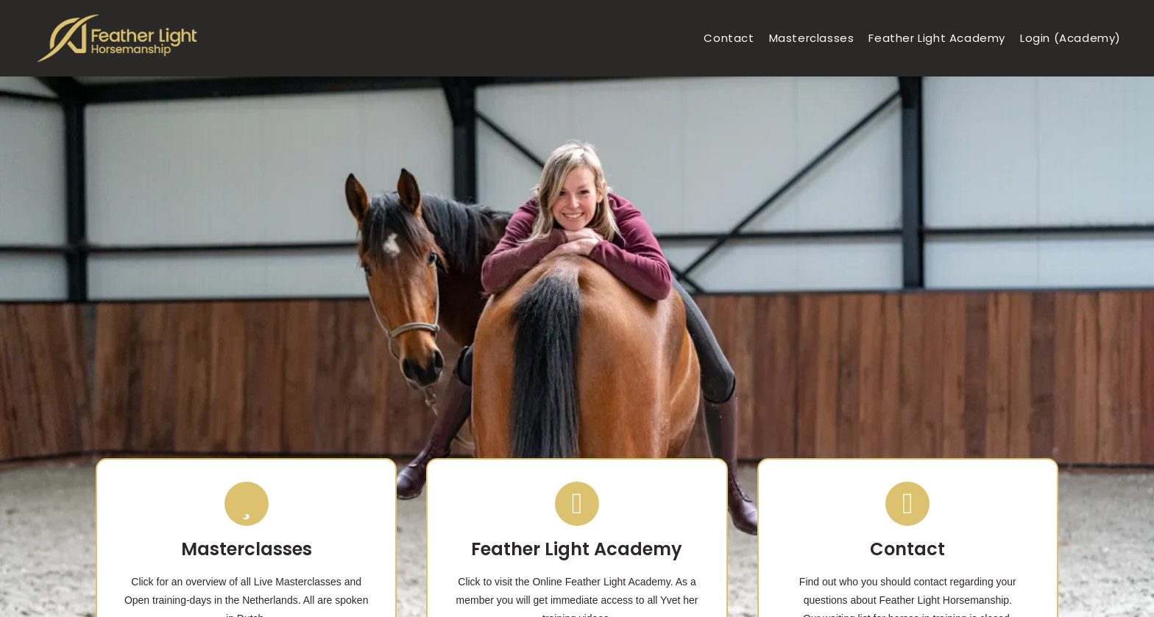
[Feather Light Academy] (577, 504)
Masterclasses (246, 549)
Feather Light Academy (576, 549)
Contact (907, 549)
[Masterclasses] (246, 504)
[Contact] (907, 504)
